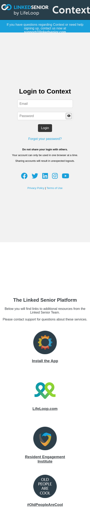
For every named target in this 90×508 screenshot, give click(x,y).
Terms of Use (55, 188)
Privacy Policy (35, 188)
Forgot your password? (45, 139)
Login (45, 128)
